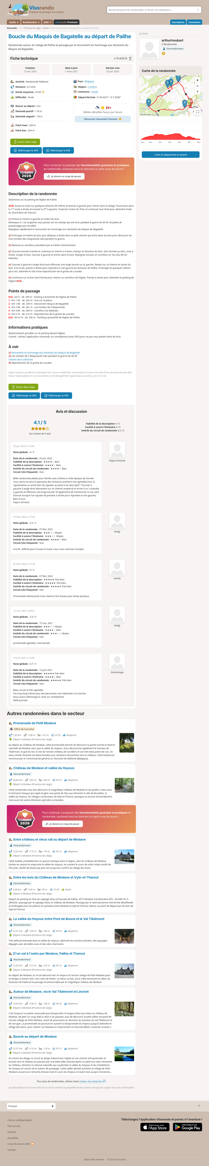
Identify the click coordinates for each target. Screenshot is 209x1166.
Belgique (89, 81)
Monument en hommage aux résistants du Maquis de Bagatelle (46, 352)
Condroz (92, 86)
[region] (170, 95)
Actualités (13, 1137)
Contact (12, 1149)
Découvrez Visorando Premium (103, 119)
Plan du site (14, 1126)
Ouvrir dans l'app (25, 142)
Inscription (178, 22)
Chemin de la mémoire (20, 359)
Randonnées (31, 22)
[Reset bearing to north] (198, 92)
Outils (14, 22)
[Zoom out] (198, 86)
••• (20, 28)
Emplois (12, 1131)
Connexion (194, 22)
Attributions (145, 114)
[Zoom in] (198, 80)
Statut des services (94, 1159)
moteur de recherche (92, 1081)
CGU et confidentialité (19, 1120)
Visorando (12, 28)
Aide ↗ (47, 22)
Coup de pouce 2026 (21, 1143)
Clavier (94, 91)
